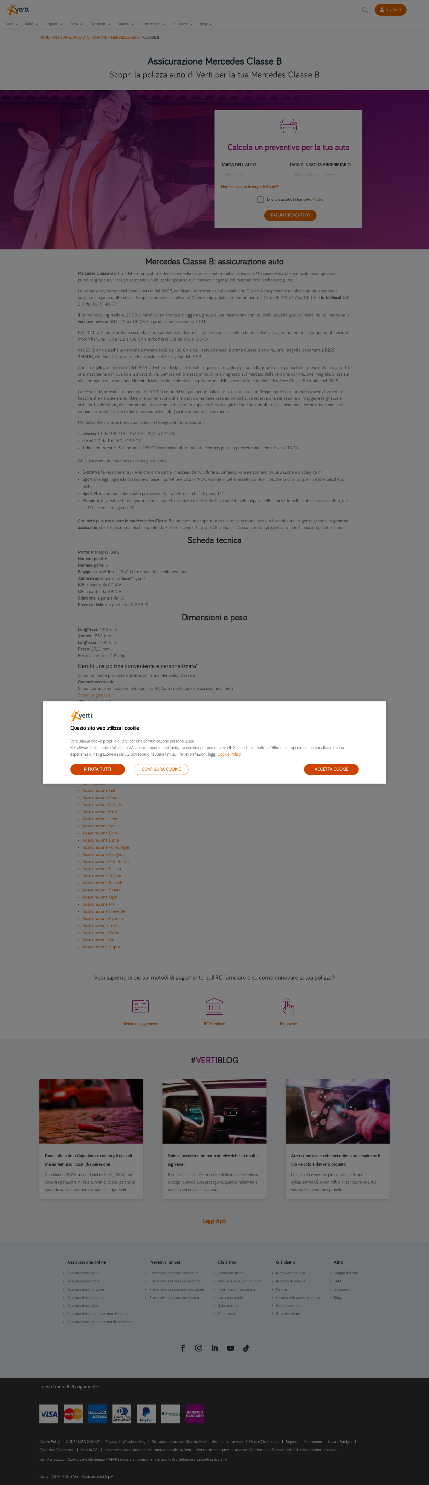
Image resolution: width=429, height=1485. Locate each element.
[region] (214, 742)
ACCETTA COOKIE (331, 769)
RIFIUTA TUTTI (97, 769)
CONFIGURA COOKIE (161, 769)
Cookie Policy (229, 754)
